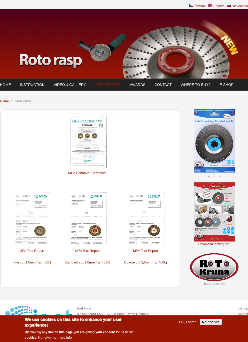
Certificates (108, 85)
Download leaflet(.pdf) (214, 244)
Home (5, 85)
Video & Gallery (70, 85)
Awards (137, 85)
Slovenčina (237, 6)
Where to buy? (196, 85)
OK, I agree (188, 323)
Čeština (197, 6)
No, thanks (211, 323)
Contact (163, 85)
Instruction (32, 85)
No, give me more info (55, 339)
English (216, 6)
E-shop (227, 85)
